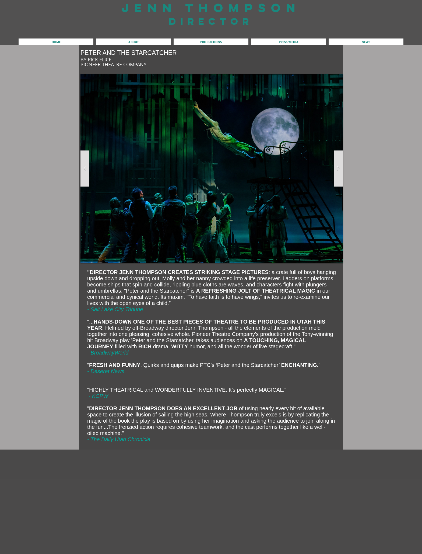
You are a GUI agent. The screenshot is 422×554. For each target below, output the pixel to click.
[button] (133, 41)
